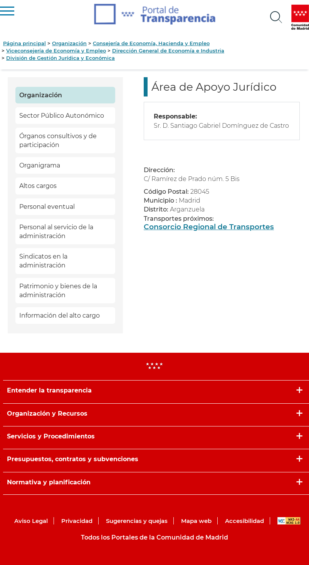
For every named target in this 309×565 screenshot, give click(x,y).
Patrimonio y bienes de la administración (58, 290)
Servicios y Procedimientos (51, 436)
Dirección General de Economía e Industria (168, 50)
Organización (69, 43)
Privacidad (76, 520)
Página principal (24, 43)
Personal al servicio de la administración (56, 231)
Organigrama (39, 165)
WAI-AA (289, 520)
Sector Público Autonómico (61, 115)
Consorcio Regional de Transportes (209, 226)
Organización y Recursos (47, 413)
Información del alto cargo (59, 315)
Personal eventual (47, 206)
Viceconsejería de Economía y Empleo (56, 50)
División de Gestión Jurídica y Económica (60, 58)
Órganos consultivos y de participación (58, 140)
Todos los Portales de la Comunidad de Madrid (154, 537)
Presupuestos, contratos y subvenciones (72, 459)
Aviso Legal (31, 520)
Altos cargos (38, 185)
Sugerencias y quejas (137, 520)
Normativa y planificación (49, 482)
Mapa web (196, 520)
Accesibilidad (244, 520)
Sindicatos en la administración (43, 261)
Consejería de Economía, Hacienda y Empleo (151, 43)
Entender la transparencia (49, 390)
